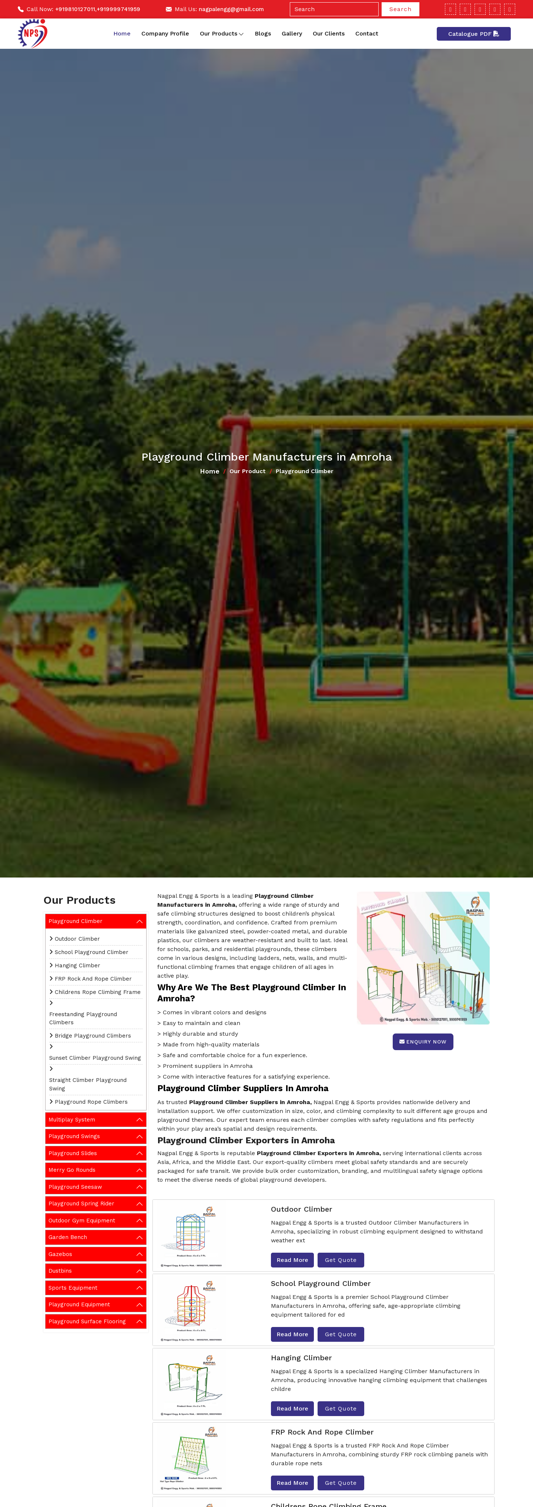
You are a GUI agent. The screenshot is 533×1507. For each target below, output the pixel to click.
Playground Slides (72, 1153)
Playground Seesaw (75, 1187)
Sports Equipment (72, 1287)
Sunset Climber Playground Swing (95, 1058)
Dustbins (60, 1270)
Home (122, 33)
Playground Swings (74, 1136)
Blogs (263, 33)
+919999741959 (118, 9)
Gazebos (60, 1254)
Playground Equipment (79, 1304)
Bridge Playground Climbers (93, 1035)
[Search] (334, 9)
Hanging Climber (77, 965)
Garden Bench (67, 1237)
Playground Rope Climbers (91, 1102)
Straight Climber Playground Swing (88, 1084)
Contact (366, 33)
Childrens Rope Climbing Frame (98, 992)
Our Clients (329, 33)
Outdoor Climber (77, 939)
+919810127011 (75, 9)
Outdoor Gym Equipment (81, 1220)
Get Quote (341, 1259)
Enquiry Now (423, 1042)
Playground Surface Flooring (87, 1321)
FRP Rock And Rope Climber (93, 978)
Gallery (292, 33)
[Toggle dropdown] (241, 33)
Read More (292, 1259)
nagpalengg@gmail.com (231, 9)
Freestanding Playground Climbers (83, 1018)
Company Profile (165, 33)
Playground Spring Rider (81, 1203)
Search (400, 9)
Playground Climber (75, 921)
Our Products (222, 33)
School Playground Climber (91, 952)
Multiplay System (71, 1119)
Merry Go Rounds (71, 1170)
